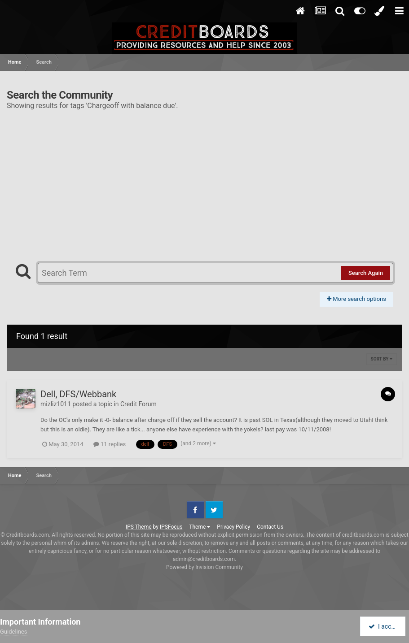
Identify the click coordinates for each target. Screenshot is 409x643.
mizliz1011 (55, 404)
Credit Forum (138, 404)
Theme (199, 527)
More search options (356, 298)
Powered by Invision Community (204, 567)
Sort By (381, 358)
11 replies (109, 444)
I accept (383, 626)
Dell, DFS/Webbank (78, 394)
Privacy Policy (233, 527)
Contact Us (270, 527)
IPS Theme (139, 527)
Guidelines (13, 631)
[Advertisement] (205, 182)
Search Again (365, 272)
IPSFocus (171, 527)
